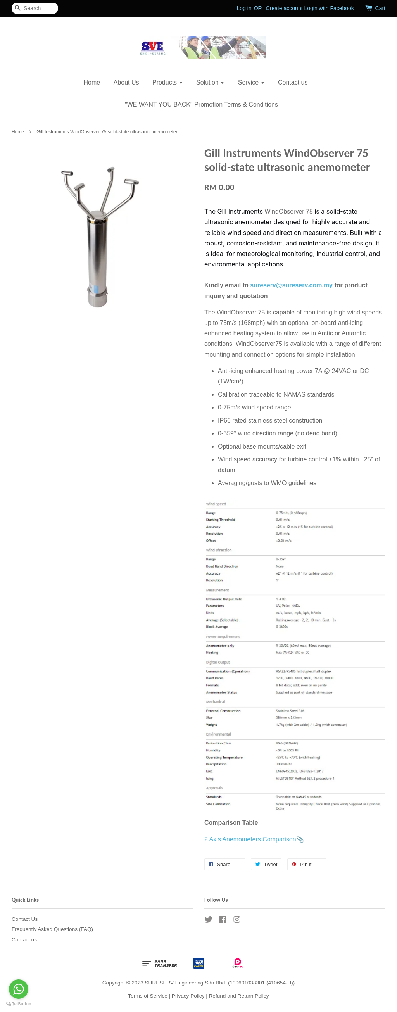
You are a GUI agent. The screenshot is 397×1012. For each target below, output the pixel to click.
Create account (284, 8)
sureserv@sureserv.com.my (291, 285)
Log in (244, 8)
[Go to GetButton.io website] (18, 1004)
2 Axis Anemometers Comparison (250, 839)
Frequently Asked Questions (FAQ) (52, 929)
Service (251, 82)
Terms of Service (147, 996)
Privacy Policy (188, 996)
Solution (210, 82)
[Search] (35, 8)
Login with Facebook (329, 8)
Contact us (292, 82)
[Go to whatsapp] (18, 989)
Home (92, 82)
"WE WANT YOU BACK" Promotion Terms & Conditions (201, 104)
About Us (126, 82)
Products (167, 82)
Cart (380, 8)
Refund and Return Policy (239, 996)
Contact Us (25, 919)
